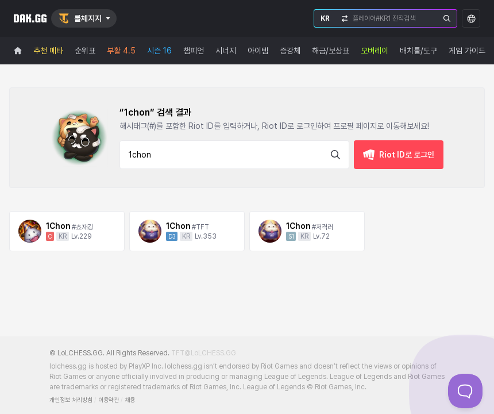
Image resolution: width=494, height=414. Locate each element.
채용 (130, 400)
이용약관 (108, 400)
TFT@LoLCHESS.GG (203, 353)
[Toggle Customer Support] (465, 391)
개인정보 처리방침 (70, 400)
